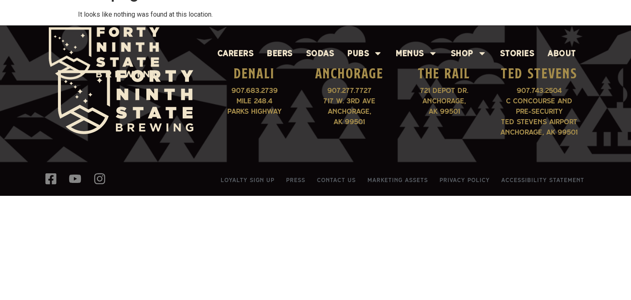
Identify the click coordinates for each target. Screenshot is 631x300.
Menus (416, 53)
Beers (280, 53)
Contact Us (336, 180)
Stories (517, 53)
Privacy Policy (465, 180)
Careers (235, 53)
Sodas (320, 53)
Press (295, 180)
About (562, 53)
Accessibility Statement (542, 180)
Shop (469, 53)
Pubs (364, 53)
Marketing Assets (397, 180)
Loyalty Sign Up (247, 180)
